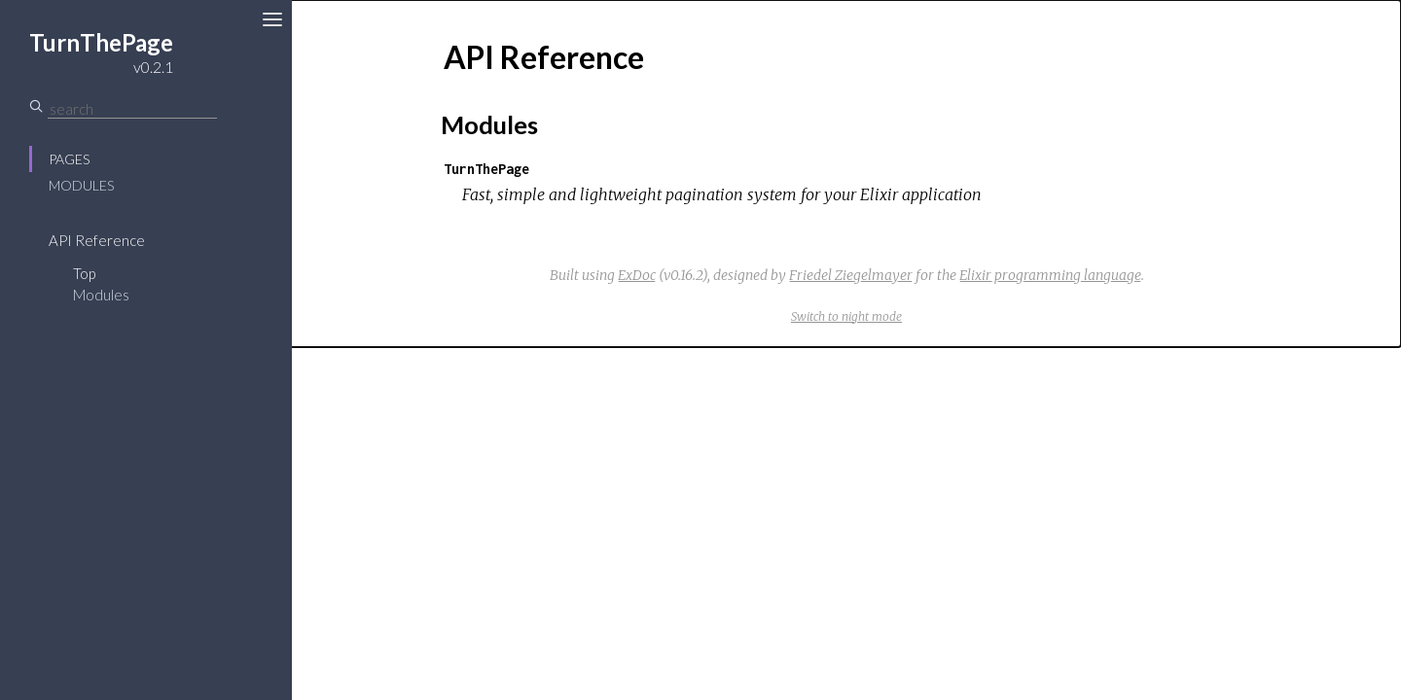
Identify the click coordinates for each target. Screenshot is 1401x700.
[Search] (132, 109)
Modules (81, 185)
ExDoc (637, 275)
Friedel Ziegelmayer (851, 275)
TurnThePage (486, 168)
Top (84, 273)
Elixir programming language (1050, 275)
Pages (69, 159)
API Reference (97, 240)
